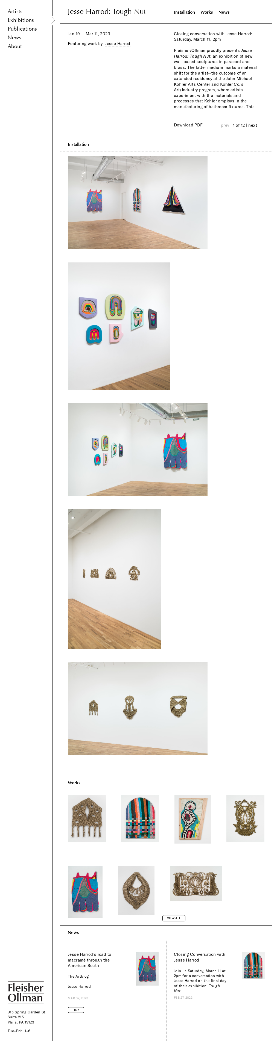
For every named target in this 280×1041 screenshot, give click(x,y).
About (15, 46)
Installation (184, 12)
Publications (22, 28)
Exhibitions (21, 20)
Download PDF (188, 125)
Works (206, 12)
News (14, 37)
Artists (15, 11)
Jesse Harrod (117, 43)
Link (76, 1010)
